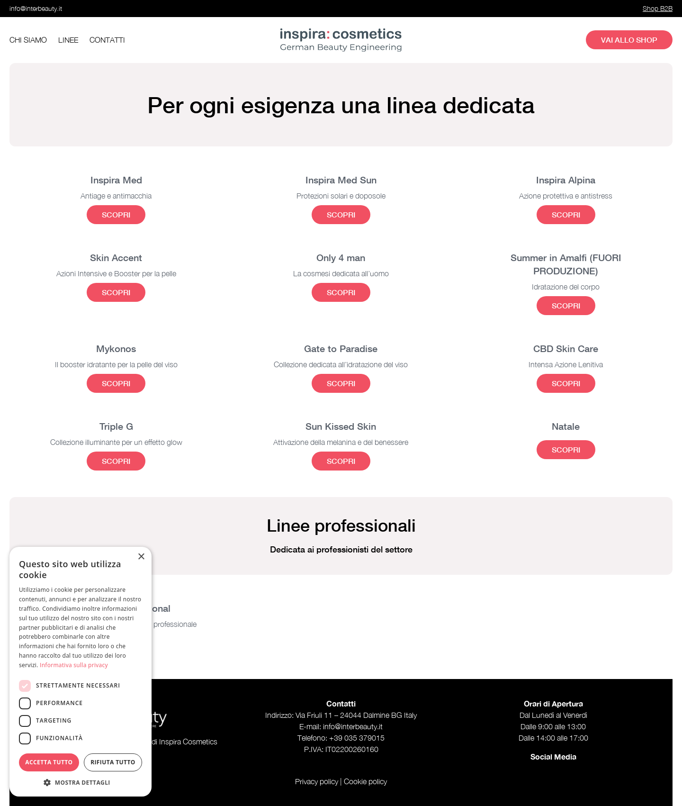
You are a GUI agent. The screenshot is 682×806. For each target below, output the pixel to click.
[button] (80, 782)
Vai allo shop (629, 39)
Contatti (107, 40)
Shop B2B (658, 8)
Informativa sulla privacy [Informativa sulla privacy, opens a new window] (74, 665)
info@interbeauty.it (35, 8)
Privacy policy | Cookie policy (341, 781)
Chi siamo (28, 40)
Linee (68, 40)
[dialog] (80, 672)
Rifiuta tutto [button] (112, 762)
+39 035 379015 (357, 738)
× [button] (140, 557)
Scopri (116, 214)
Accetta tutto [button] (48, 762)
